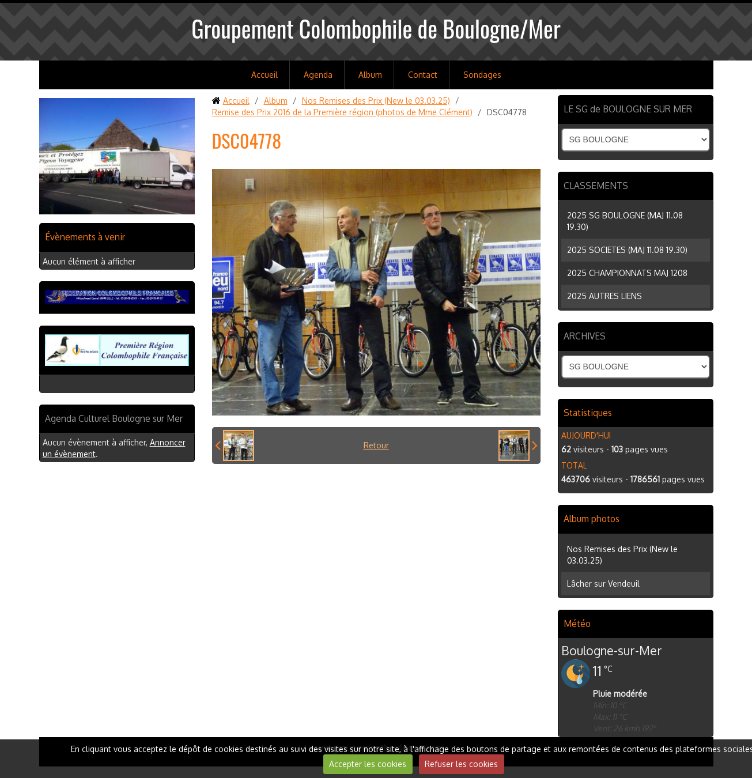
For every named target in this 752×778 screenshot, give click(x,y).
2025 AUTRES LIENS (604, 296)
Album (370, 75)
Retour (376, 445)
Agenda (318, 75)
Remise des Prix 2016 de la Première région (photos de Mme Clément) (342, 112)
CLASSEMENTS (596, 185)
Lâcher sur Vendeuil (603, 583)
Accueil (264, 75)
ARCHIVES (585, 336)
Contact (422, 75)
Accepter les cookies (367, 764)
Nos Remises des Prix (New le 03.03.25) (376, 100)
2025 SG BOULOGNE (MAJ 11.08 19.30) (625, 221)
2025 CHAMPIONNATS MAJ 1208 (627, 273)
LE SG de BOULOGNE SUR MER (628, 109)
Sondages (482, 75)
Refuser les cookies (461, 764)
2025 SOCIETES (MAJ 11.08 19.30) (627, 250)
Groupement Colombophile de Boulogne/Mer (376, 28)
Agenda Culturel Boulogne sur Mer (114, 418)
